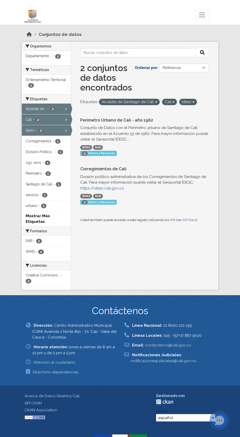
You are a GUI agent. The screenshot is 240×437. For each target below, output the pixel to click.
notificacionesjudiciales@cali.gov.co (163, 361)
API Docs (189, 220)
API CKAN (33, 403)
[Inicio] (29, 34)
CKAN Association (41, 410)
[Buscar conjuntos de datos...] (138, 52)
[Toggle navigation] (202, 15)
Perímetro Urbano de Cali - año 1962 (116, 120)
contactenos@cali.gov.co (168, 345)
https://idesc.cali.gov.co (102, 188)
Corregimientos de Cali (103, 168)
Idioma (162, 411)
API (172, 220)
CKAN (164, 401)
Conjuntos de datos (60, 34)
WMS (86, 147)
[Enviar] (202, 52)
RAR (98, 147)
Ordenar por (146, 68)
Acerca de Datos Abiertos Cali (52, 396)
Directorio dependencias (55, 372)
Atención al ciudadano (54, 362)
